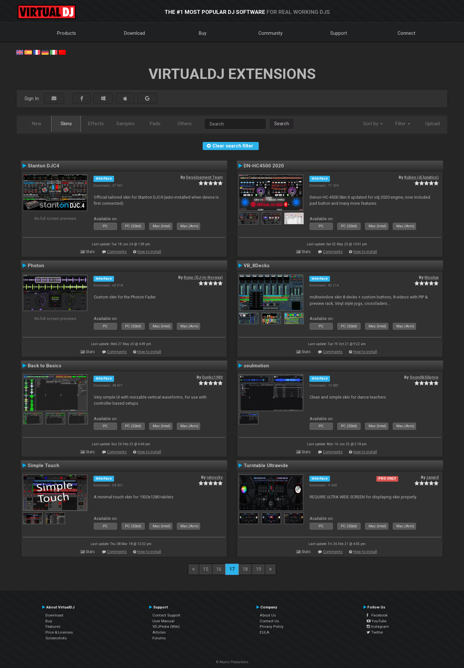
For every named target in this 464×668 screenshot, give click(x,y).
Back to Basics (44, 366)
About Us (268, 615)
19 (258, 569)
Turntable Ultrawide (266, 465)
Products (66, 33)
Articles (159, 632)
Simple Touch (43, 465)
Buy (203, 33)
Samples (125, 124)
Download (134, 33)
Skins (66, 124)
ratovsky (215, 477)
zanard (432, 477)
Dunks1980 (212, 377)
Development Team (204, 177)
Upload (432, 124)
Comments (117, 251)
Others (185, 124)
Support (338, 33)
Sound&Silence (424, 377)
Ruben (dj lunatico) (421, 177)
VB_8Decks (256, 265)
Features (52, 626)
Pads (155, 124)
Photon (36, 265)
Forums (159, 638)
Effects (96, 124)
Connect (406, 33)
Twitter (375, 632)
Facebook (377, 615)
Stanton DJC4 (43, 166)
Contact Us (269, 621)
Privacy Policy (272, 626)
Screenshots (56, 638)
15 (205, 569)
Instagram (378, 626)
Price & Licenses (59, 632)
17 (232, 569)
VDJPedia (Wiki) (166, 626)
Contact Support (166, 615)
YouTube (376, 621)
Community (270, 33)
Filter (402, 124)
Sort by (373, 124)
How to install (149, 251)
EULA (264, 632)
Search (281, 124)
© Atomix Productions (232, 662)
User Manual (163, 621)
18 (245, 569)
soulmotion (256, 366)
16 (218, 569)
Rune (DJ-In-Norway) (203, 277)
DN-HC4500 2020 (264, 166)
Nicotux (431, 277)
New (36, 124)
